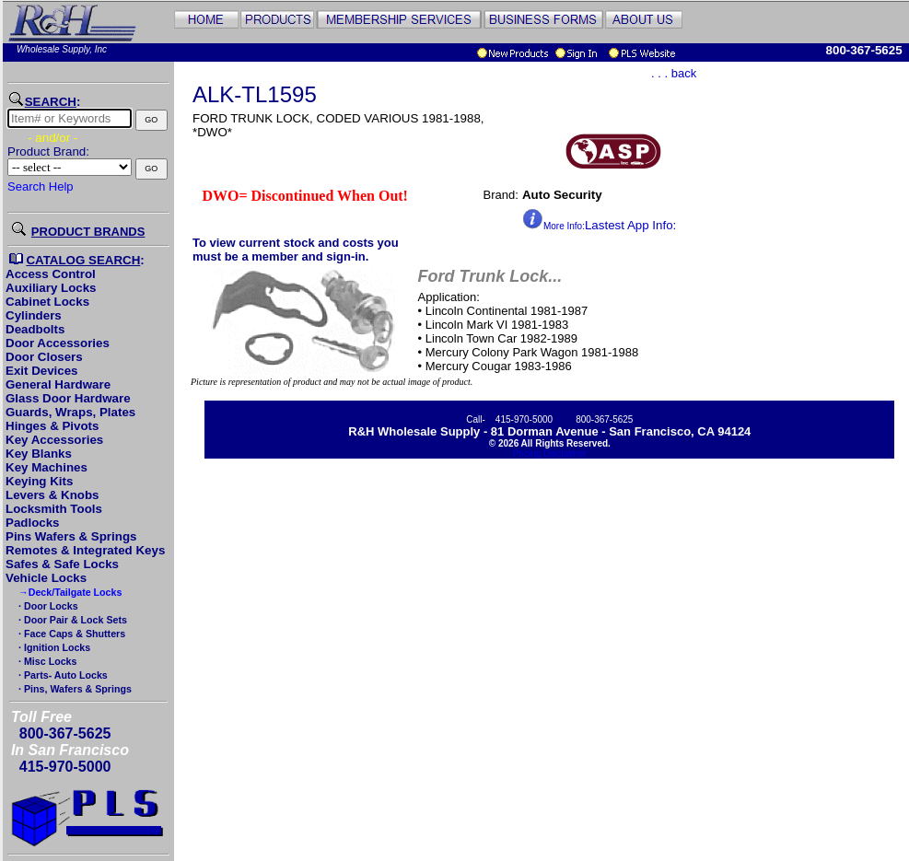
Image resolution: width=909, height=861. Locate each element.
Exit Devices (42, 371)
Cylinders (34, 315)
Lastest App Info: (599, 225)
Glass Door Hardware (68, 398)
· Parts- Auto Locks (62, 675)
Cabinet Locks (47, 301)
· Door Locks (47, 605)
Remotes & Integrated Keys (85, 550)
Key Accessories (54, 440)
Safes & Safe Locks (62, 564)
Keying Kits (39, 481)
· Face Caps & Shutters (70, 633)
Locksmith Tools (54, 509)
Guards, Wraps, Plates (70, 412)
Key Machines (46, 467)
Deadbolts (35, 329)
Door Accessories (58, 343)
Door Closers (44, 357)
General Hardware (58, 384)
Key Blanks (39, 453)
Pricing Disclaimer (550, 453)
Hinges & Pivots (52, 426)
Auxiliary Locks (51, 288)
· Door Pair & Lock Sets (71, 619)
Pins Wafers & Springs (71, 536)
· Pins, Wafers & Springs (74, 688)
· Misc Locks (46, 661)
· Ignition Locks (53, 647)
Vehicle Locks (46, 578)
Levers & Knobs (52, 495)
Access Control (51, 274)
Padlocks (33, 522)
